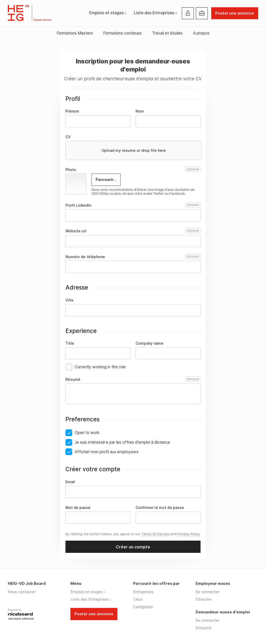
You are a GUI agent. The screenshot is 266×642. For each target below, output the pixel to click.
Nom (140, 111)
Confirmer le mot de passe (160, 507)
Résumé (133, 379)
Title (69, 343)
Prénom (72, 111)
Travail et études (167, 33)
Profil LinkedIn (133, 205)
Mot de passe (77, 507)
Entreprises (143, 591)
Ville (69, 300)
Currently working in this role (100, 366)
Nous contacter (22, 591)
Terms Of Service (155, 534)
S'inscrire (203, 599)
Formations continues (122, 33)
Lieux (138, 599)
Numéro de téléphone (133, 257)
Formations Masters (75, 33)
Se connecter (208, 591)
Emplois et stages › (107, 12)
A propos (201, 33)
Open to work (87, 432)
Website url (133, 231)
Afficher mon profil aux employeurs (106, 451)
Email (70, 482)
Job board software (21, 619)
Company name (149, 343)
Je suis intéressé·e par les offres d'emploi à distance (122, 442)
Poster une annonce (234, 13)
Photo (133, 170)
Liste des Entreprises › (155, 12)
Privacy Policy (189, 534)
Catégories (143, 606)
